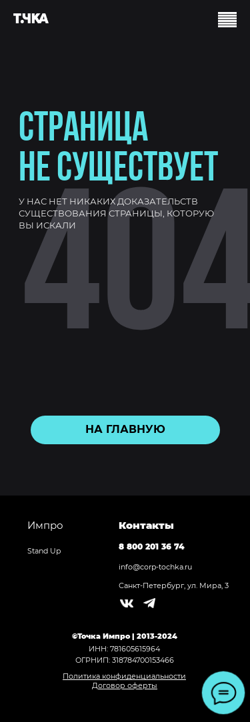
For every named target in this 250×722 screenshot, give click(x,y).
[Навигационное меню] (227, 21)
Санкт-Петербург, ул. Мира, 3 (174, 585)
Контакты (146, 525)
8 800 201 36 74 (152, 546)
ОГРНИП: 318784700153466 (124, 660)
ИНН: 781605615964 (124, 648)
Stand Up (44, 550)
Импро (45, 525)
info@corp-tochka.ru (155, 566)
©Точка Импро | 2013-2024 (124, 636)
